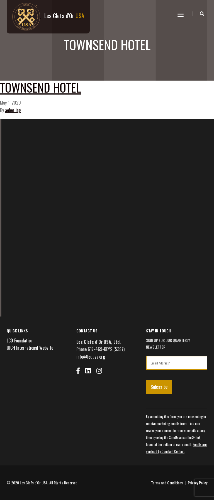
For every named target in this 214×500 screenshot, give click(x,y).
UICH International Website (30, 347)
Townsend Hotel (40, 87)
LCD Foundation (20, 340)
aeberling (13, 110)
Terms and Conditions (167, 482)
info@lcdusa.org (90, 356)
